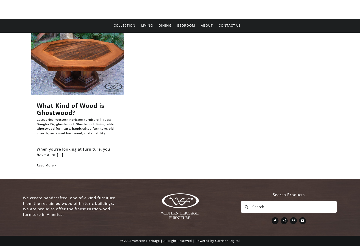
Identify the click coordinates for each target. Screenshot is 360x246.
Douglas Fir (45, 124)
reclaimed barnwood (66, 133)
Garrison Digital (227, 241)
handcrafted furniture (89, 128)
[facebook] (275, 220)
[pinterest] (293, 220)
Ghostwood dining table (95, 124)
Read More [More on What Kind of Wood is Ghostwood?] (45, 165)
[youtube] (302, 220)
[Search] (246, 207)
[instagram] (284, 220)
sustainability (94, 133)
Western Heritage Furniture (77, 119)
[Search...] (289, 207)
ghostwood (65, 124)
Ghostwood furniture (53, 128)
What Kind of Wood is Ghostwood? (70, 109)
